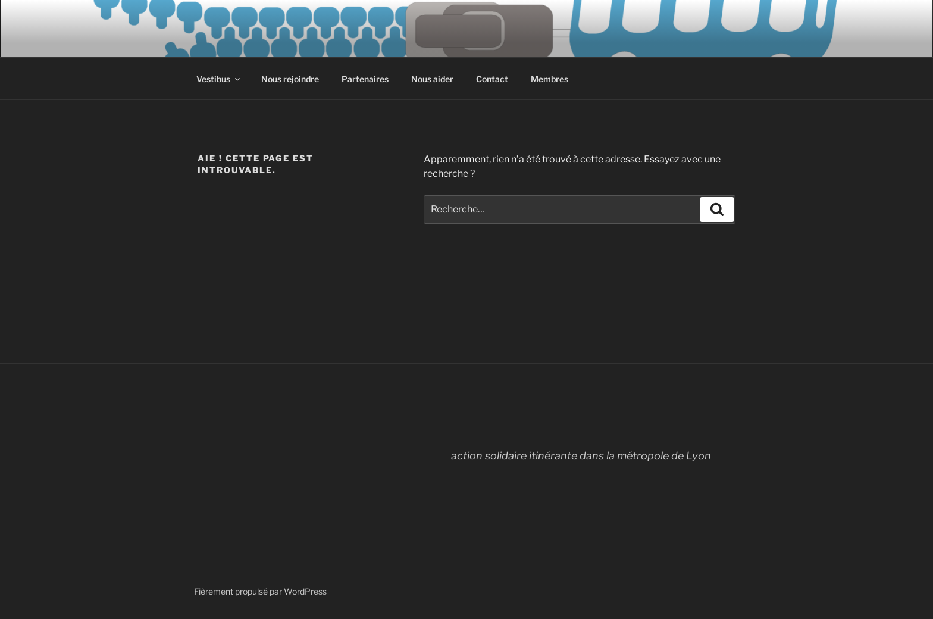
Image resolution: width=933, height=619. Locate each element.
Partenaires (365, 79)
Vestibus (219, 79)
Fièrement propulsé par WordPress (260, 591)
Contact (492, 79)
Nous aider (432, 79)
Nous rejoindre (290, 79)
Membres (549, 79)
